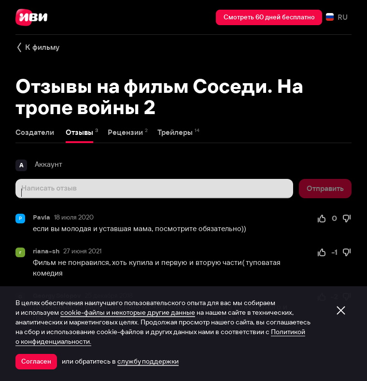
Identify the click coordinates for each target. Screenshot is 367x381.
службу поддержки (148, 361)
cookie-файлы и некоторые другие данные (127, 312)
